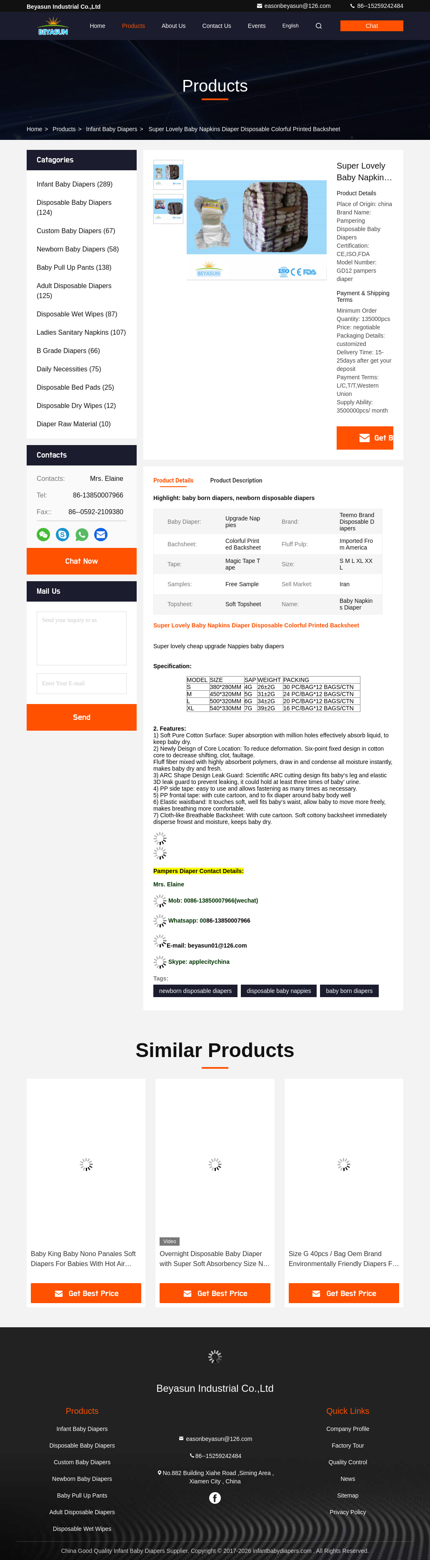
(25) (75, 387)
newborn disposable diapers (195, 991)
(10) (74, 424)
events (257, 25)
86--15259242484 (376, 5)
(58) (78, 249)
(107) (81, 332)
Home (97, 25)
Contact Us (216, 25)
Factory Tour (348, 1445)
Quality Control (348, 1462)
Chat (372, 25)
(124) (74, 207)
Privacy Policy (348, 1512)
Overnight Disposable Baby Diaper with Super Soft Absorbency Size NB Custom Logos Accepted (214, 1259)
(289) (74, 184)
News (347, 1478)
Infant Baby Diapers (112, 129)
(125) (74, 290)
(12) (76, 405)
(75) (69, 369)
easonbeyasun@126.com (294, 5)
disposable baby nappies (279, 991)
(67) (76, 230)
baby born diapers (349, 991)
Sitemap (347, 1495)
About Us (174, 25)
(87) (77, 314)
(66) (68, 350)
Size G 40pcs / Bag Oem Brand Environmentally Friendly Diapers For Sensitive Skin (343, 1259)
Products (133, 25)
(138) (74, 267)
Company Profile (348, 1429)
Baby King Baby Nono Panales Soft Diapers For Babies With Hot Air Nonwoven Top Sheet (83, 1259)
